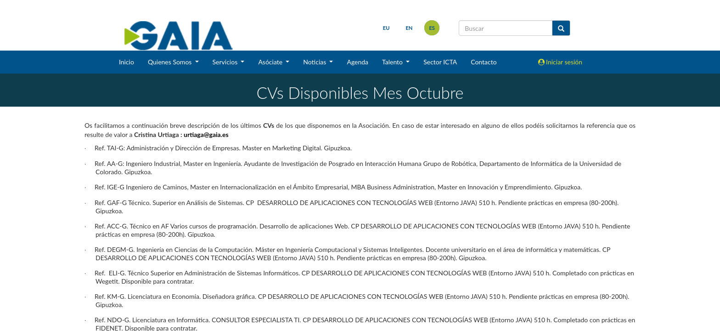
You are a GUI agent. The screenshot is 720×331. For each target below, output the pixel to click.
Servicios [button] (226, 62)
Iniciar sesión (560, 62)
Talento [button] (393, 62)
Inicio (126, 62)
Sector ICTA (440, 62)
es (432, 28)
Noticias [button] (315, 62)
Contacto (483, 62)
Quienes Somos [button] (170, 62)
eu (386, 28)
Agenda (357, 62)
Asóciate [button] (271, 62)
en (408, 28)
